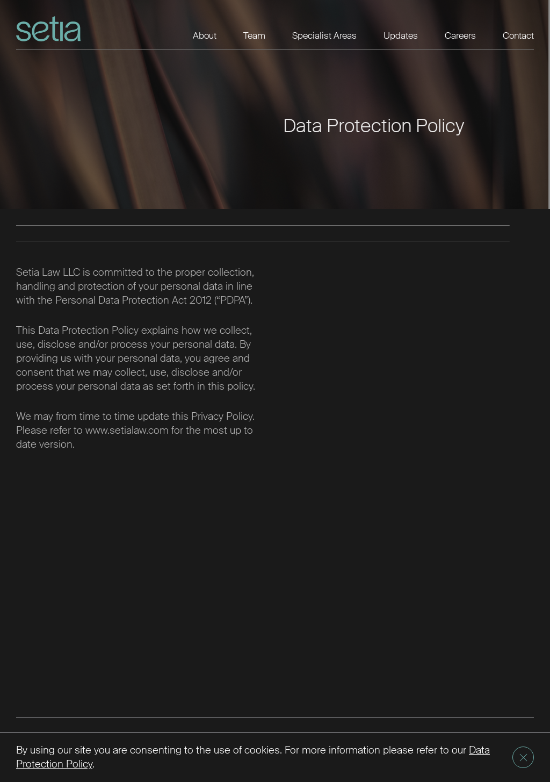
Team (254, 35)
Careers (460, 35)
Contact (518, 35)
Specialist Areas (324, 35)
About (204, 35)
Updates (400, 35)
